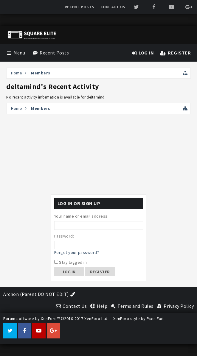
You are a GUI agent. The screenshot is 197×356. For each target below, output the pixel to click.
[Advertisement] (98, 154)
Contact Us (112, 7)
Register (100, 271)
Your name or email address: (81, 216)
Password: (64, 236)
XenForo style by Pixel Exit (138, 318)
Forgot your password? (76, 252)
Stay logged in (70, 262)
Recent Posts (79, 7)
